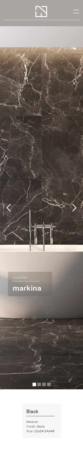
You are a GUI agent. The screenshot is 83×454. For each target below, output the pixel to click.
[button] (76, 11)
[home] (41, 11)
